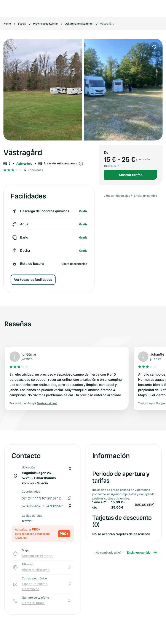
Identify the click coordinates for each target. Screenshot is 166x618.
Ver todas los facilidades (33, 279)
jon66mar (29, 354)
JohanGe (157, 354)
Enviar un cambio (145, 196)
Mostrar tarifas (130, 175)
